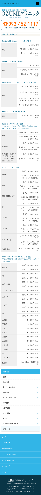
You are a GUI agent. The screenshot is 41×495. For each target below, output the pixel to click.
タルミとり (6, 418)
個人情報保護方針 (8, 460)
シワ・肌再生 (7, 413)
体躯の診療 (6, 408)
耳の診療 (6, 392)
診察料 (5, 377)
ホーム (4, 472)
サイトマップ (6, 466)
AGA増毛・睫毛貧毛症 (10, 423)
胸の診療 (6, 403)
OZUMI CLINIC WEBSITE (10, 3)
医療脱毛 (7, 442)
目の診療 (6, 382)
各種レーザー (7, 429)
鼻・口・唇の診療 (9, 387)
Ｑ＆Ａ (4, 437)
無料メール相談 (7, 448)
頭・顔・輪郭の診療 (10, 397)
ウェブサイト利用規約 (9, 454)
